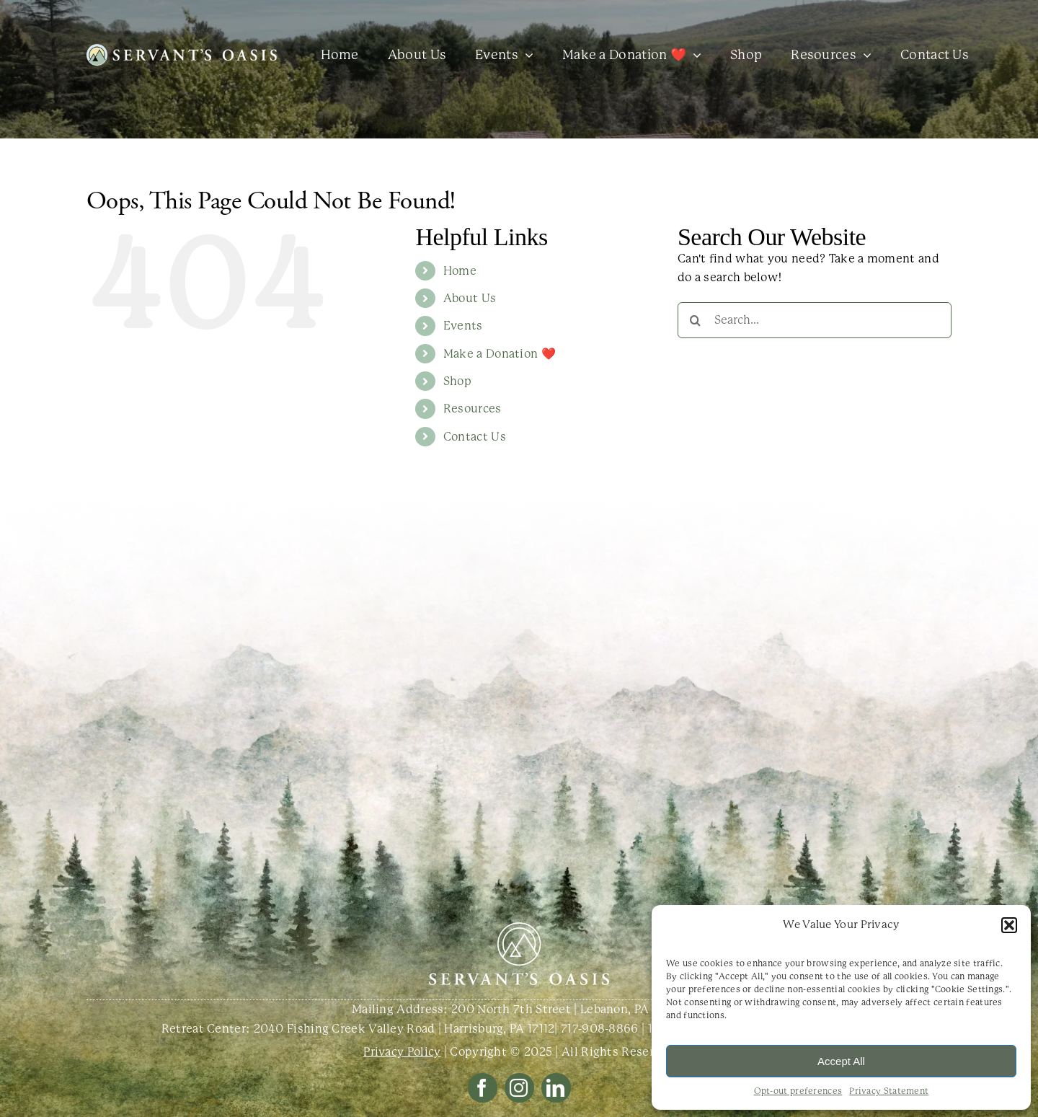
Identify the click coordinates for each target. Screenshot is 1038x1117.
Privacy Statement (888, 1091)
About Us (469, 298)
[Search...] (815, 320)
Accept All (841, 1061)
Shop (457, 381)
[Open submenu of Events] (525, 55)
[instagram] (519, 1088)
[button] (1009, 925)
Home (459, 271)
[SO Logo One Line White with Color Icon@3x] (181, 49)
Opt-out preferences (798, 1091)
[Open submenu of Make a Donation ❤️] (693, 55)
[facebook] (482, 1088)
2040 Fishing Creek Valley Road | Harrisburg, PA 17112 (404, 1029)
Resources (472, 408)
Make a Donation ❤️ (499, 354)
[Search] (696, 320)
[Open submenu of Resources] (863, 55)
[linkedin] (556, 1088)
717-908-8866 (600, 1029)
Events (463, 325)
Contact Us (474, 436)
